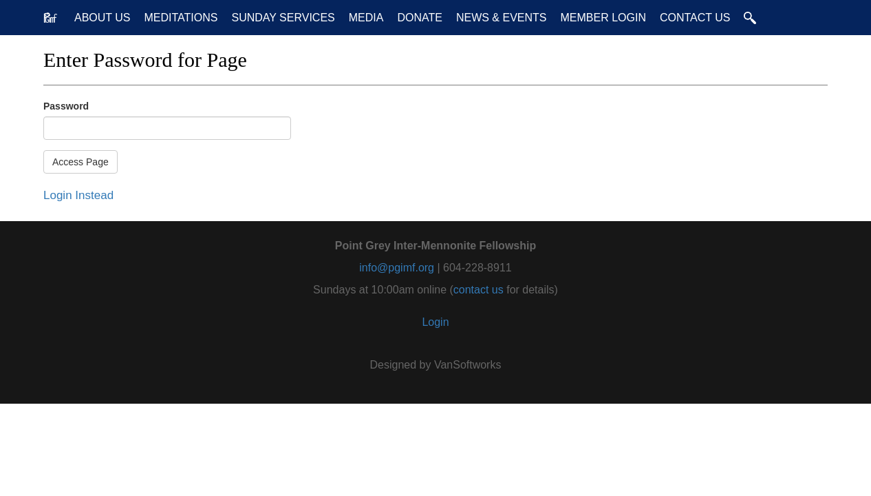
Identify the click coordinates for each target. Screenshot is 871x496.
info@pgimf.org (396, 267)
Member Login (602, 17)
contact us (478, 290)
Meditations (181, 17)
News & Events (501, 17)
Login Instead (78, 195)
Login (435, 322)
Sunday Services (282, 17)
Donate (419, 17)
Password (66, 106)
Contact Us (695, 17)
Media (366, 17)
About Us (102, 17)
